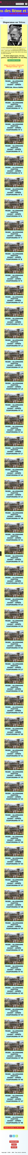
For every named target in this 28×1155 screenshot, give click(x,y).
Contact (14, 1144)
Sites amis (14, 1147)
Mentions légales (14, 1141)
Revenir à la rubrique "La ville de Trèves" (14, 1127)
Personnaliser (19, 3)
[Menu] (1, 18)
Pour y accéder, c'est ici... (14, 60)
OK (26, 3)
